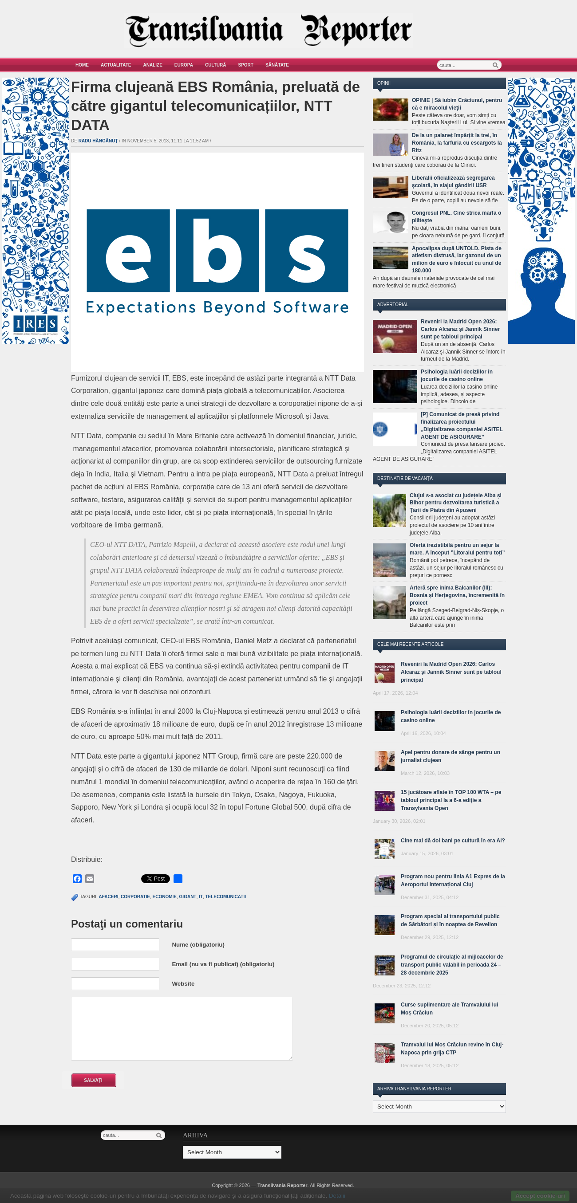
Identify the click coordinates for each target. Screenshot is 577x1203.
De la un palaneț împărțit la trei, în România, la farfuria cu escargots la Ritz (457, 142)
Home (82, 65)
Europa (183, 65)
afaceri (109, 896)
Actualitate (116, 65)
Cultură (215, 65)
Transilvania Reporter (282, 1185)
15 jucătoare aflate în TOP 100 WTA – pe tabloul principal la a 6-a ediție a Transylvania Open (451, 800)
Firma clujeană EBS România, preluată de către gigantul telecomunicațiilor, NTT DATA (215, 106)
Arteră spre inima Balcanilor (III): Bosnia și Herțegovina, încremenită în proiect (457, 595)
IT (201, 896)
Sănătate (277, 65)
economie (165, 896)
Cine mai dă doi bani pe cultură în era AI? (453, 840)
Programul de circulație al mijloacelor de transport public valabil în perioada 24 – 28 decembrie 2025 (452, 965)
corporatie (135, 896)
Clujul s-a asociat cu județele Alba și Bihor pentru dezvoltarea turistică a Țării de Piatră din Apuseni (456, 503)
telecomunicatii (225, 896)
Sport (245, 65)
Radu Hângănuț (98, 140)
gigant (188, 896)
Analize (152, 65)
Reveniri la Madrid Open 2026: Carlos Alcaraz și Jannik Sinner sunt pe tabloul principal (460, 329)
